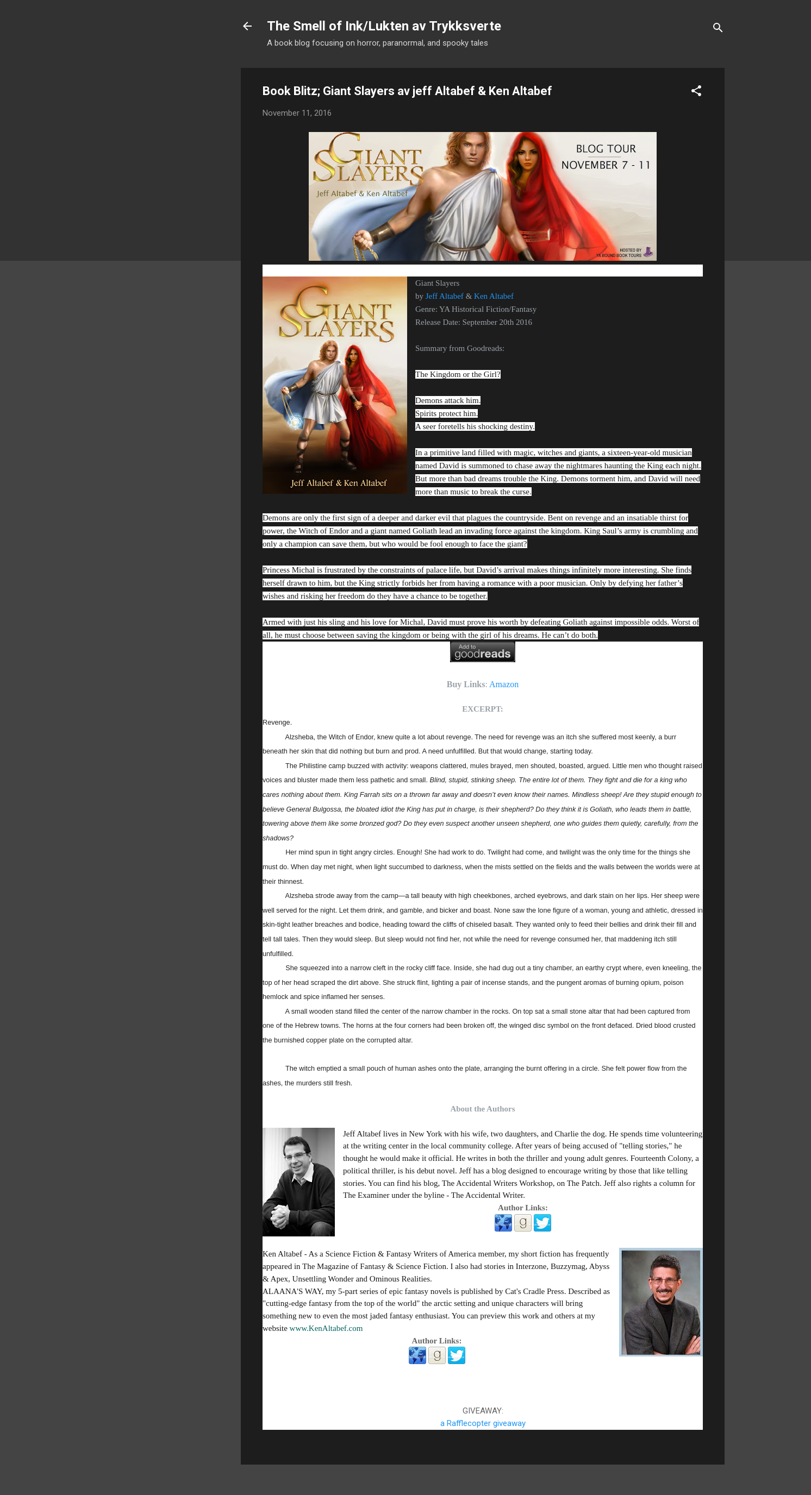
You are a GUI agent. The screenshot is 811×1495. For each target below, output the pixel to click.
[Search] (718, 29)
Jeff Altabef (445, 296)
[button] (696, 92)
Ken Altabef (494, 296)
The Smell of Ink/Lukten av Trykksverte (384, 26)
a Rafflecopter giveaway (483, 1423)
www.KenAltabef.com (326, 1328)
